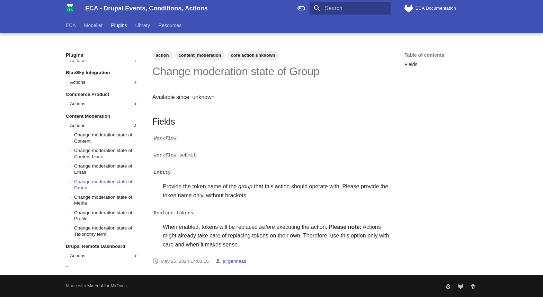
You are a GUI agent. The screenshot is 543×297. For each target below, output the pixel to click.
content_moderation (200, 55)
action (162, 55)
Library (142, 25)
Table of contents (424, 55)
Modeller (93, 25)
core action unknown (253, 55)
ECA (71, 25)
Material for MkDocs (107, 285)
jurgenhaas (234, 260)
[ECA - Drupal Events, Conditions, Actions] (70, 8)
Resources (169, 25)
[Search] (350, 8)
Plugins (119, 25)
